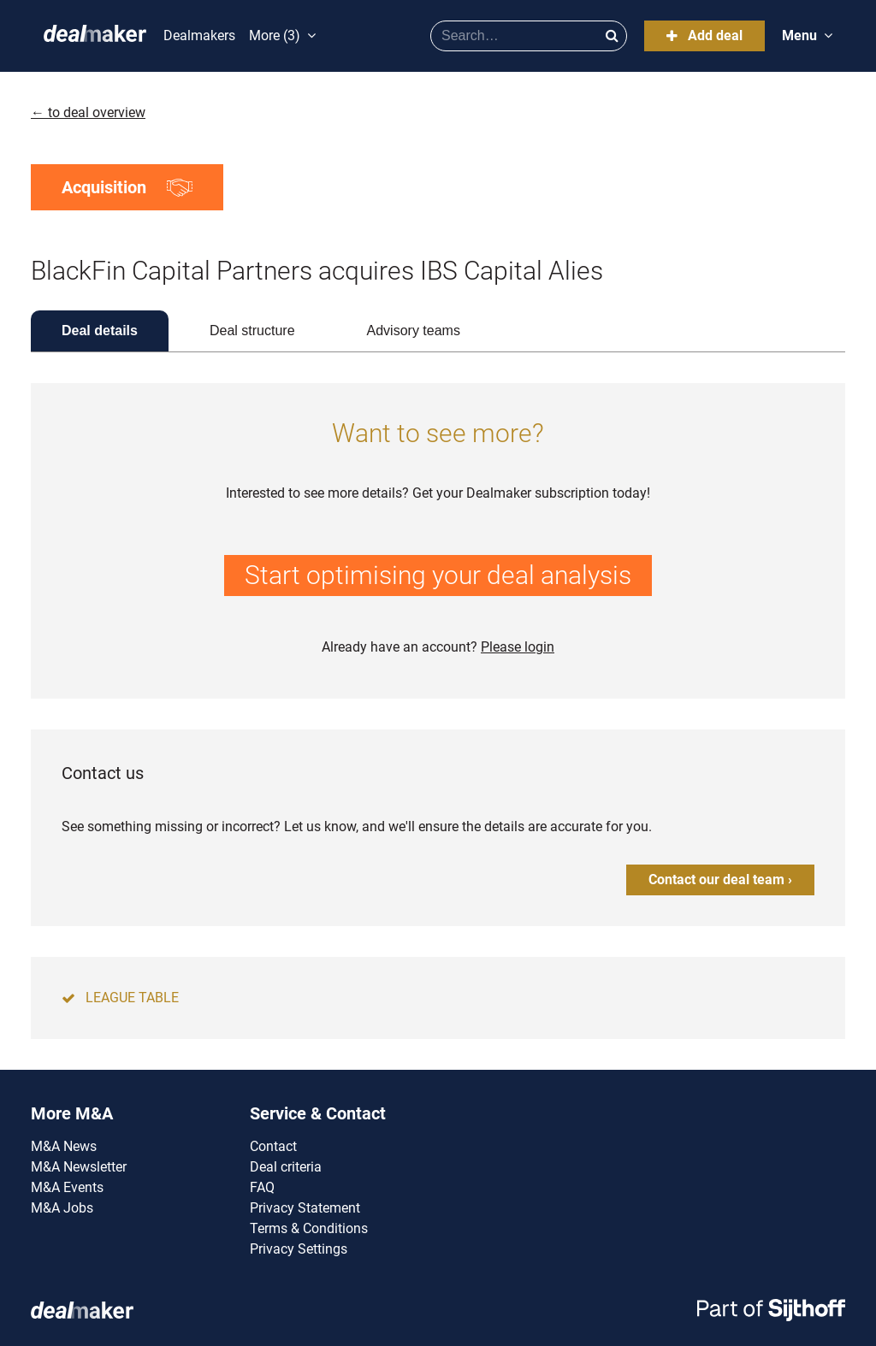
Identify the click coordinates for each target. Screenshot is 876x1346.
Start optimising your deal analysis (438, 575)
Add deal (704, 35)
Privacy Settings (298, 1249)
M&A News (64, 1146)
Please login (517, 647)
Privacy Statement (305, 1208)
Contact (273, 1146)
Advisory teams (413, 330)
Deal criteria (286, 1167)
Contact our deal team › (720, 879)
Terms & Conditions (309, 1228)
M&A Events (67, 1187)
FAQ (262, 1187)
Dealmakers (199, 35)
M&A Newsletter (79, 1167)
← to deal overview (88, 112)
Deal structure (252, 330)
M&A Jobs (62, 1208)
